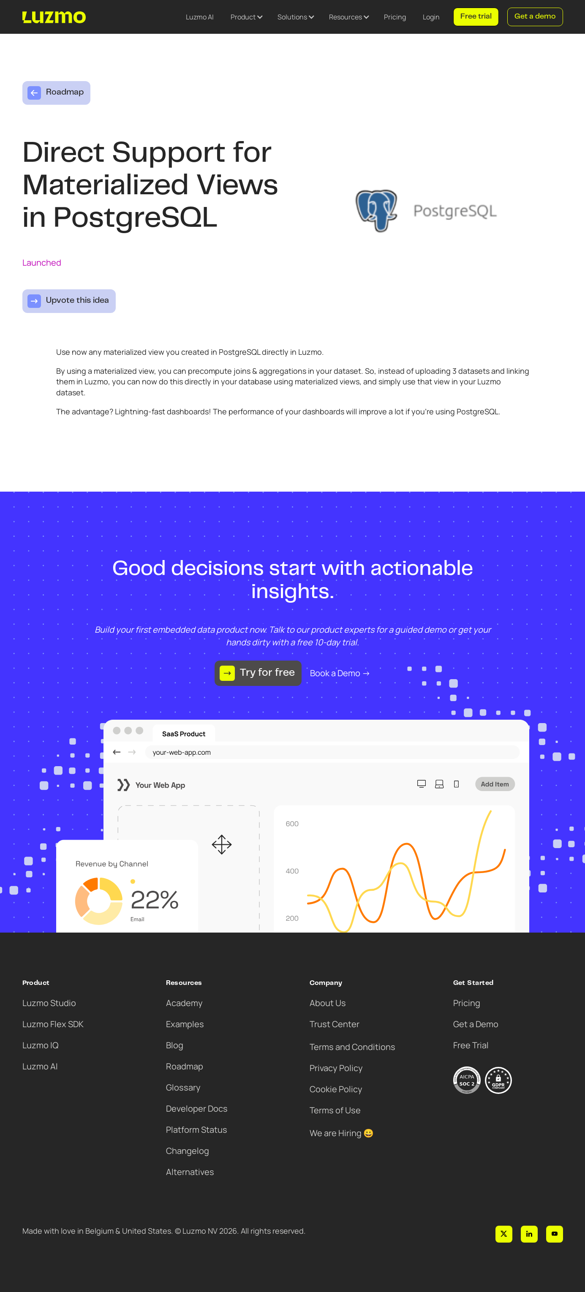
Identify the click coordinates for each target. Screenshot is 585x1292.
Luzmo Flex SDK (53, 1024)
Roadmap (184, 1066)
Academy (184, 1003)
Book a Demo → (340, 673)
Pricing (395, 17)
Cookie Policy (336, 1089)
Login (431, 17)
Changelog (187, 1150)
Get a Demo (475, 1024)
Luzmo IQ (40, 1045)
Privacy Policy (336, 1068)
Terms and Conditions (352, 1047)
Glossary (183, 1087)
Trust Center (334, 1024)
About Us (328, 1003)
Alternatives (190, 1172)
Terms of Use (335, 1110)
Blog (174, 1045)
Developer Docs (197, 1108)
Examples (185, 1024)
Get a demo (535, 17)
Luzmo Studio (49, 1003)
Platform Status (196, 1129)
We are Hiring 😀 (342, 1133)
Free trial (476, 17)
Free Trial (471, 1045)
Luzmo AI (200, 17)
